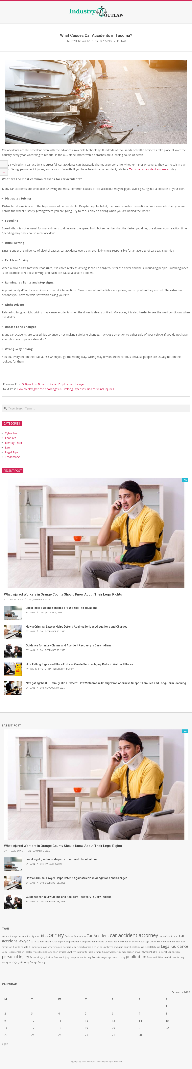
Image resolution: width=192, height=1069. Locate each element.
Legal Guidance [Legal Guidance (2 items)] (174, 946)
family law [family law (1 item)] (7, 947)
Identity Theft (13, 443)
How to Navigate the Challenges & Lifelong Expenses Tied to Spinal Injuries (66, 389)
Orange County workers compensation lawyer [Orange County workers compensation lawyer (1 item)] (117, 952)
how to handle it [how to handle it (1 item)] (21, 947)
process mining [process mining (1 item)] (117, 957)
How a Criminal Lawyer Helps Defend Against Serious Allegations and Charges (76, 626)
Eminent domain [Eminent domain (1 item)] (166, 941)
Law (123, 40)
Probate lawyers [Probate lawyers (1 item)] (100, 957)
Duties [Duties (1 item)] (153, 941)
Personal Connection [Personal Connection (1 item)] (169, 952)
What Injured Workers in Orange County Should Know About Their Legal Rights (63, 594)
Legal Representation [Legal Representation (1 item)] (13, 952)
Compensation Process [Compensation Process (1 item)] (92, 941)
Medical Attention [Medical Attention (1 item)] (48, 952)
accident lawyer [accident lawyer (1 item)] (10, 936)
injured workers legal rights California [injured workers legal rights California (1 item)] (73, 947)
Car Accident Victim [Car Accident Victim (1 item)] (41, 941)
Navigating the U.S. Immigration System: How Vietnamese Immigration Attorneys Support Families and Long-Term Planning (106, 683)
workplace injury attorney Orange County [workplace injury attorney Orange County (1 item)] (23, 962)
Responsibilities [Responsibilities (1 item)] (155, 957)
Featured (10, 438)
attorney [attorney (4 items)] (52, 935)
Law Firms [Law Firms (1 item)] (108, 947)
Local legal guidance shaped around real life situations (61, 607)
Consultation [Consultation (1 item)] (124, 941)
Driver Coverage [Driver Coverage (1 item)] (140, 941)
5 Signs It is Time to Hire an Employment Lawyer (53, 384)
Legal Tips (11, 452)
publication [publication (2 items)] (136, 956)
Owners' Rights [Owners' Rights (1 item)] (149, 952)
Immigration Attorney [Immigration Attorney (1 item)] (42, 947)
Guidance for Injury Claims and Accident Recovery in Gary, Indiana (68, 645)
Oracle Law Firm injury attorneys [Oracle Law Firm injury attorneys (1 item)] (76, 952)
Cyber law (11, 433)
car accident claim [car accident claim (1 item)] (168, 936)
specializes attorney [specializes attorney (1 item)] (174, 957)
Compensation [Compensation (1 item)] (72, 941)
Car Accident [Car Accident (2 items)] (97, 935)
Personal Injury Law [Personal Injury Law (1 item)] (64, 957)
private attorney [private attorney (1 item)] (82, 957)
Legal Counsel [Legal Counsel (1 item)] (137, 947)
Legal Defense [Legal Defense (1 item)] (152, 947)
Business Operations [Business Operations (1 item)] (75, 936)
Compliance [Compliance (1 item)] (111, 941)
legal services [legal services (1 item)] (31, 952)
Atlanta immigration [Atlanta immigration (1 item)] (29, 936)
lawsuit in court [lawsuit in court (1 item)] (122, 947)
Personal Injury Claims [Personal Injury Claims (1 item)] (41, 957)
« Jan (5, 1044)
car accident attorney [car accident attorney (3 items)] (134, 935)
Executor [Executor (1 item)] (180, 941)
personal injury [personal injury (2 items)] (15, 956)
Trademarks (12, 457)
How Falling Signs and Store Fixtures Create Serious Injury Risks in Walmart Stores (79, 664)
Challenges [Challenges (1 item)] (57, 941)
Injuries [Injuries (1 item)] (98, 947)
